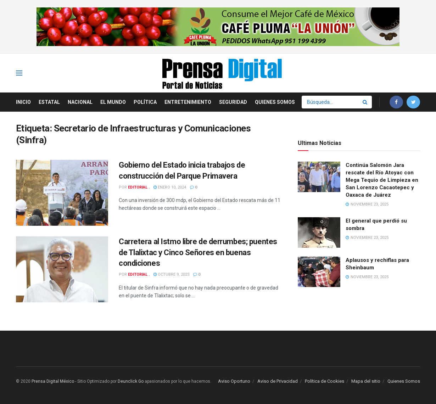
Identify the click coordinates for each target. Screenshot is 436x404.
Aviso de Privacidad (277, 381)
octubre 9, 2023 (171, 274)
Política (145, 102)
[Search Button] (365, 102)
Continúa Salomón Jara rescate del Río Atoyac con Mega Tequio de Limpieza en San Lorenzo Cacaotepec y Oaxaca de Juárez (382, 180)
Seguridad (233, 102)
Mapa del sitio (365, 381)
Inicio (23, 102)
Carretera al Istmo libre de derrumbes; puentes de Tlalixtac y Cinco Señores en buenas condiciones (198, 252)
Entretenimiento (187, 102)
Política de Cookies (324, 381)
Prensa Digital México (53, 381)
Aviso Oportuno (234, 381)
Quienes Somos (275, 102)
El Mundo (113, 102)
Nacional (80, 102)
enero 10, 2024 (169, 187)
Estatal (49, 102)
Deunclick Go (131, 381)
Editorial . (139, 187)
